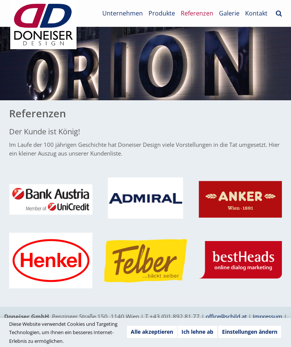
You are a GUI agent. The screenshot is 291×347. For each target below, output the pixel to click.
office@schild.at (226, 316)
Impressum (267, 316)
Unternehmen (122, 13)
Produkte (162, 13)
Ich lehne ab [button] (197, 331)
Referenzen (197, 13)
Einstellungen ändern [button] (249, 331)
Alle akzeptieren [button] (152, 331)
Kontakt (256, 13)
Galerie (229, 13)
